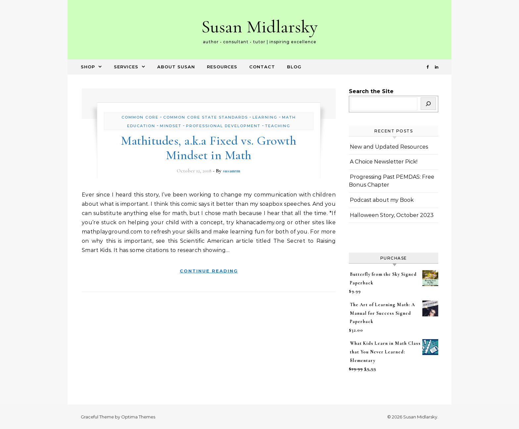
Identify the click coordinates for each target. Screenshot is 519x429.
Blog (294, 66)
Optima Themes (138, 416)
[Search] (428, 103)
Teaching (277, 126)
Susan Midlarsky (259, 26)
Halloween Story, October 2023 (392, 215)
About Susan (176, 66)
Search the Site (371, 91)
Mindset (170, 126)
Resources (222, 66)
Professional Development (223, 126)
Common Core (140, 117)
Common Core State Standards (205, 117)
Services (126, 66)
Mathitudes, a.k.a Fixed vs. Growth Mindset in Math (208, 148)
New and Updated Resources (389, 147)
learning (265, 117)
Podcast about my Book (382, 200)
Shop (88, 66)
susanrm (231, 170)
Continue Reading (209, 270)
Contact (262, 66)
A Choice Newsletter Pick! (383, 162)
